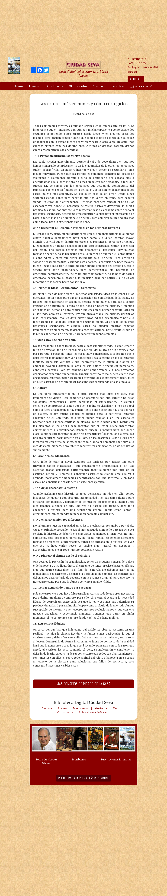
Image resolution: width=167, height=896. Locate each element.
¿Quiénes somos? (141, 86)
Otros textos (65, 712)
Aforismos (100, 708)
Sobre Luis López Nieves (46, 761)
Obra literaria (54, 86)
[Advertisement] (83, 28)
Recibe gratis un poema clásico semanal (83, 778)
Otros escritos (78, 86)
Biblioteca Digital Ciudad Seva (83, 702)
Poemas (63, 708)
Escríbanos (79, 759)
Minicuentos (81, 708)
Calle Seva (117, 86)
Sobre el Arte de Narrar (94, 712)
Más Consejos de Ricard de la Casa (83, 683)
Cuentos (47, 708)
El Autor (34, 86)
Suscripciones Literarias (116, 759)
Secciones (99, 86)
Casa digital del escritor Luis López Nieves (83, 73)
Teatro (117, 708)
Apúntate (136, 79)
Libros (19, 86)
